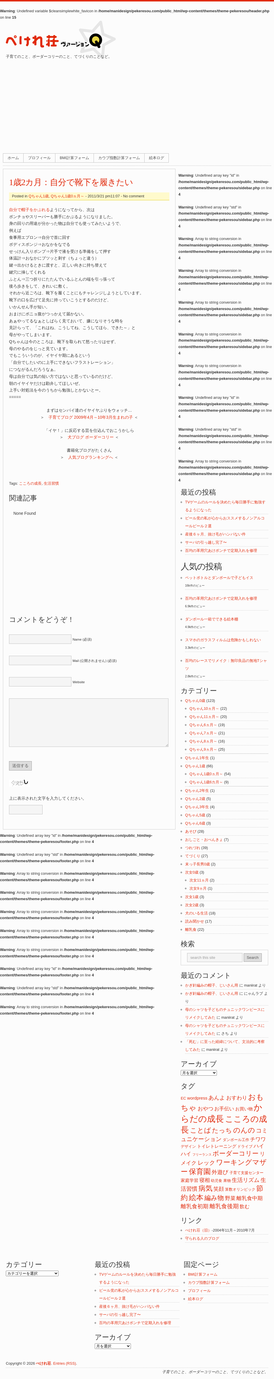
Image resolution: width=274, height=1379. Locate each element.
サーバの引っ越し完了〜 (206, 542)
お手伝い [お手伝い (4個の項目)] (224, 1109)
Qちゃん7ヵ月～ (203, 733)
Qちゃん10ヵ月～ (204, 708)
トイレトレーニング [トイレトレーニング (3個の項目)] (216, 1146)
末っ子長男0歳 (197, 864)
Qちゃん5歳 (195, 815)
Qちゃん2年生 (197, 790)
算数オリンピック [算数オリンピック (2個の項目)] (240, 1189)
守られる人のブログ (202, 1238)
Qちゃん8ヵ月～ (203, 741)
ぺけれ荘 (43, 1363)
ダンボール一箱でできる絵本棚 (211, 619)
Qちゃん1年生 (197, 758)
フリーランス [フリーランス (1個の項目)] (202, 1154)
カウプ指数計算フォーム (119, 158)
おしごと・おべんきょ (204, 839)
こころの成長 (30, 483)
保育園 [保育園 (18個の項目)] (200, 1171)
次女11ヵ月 (199, 880)
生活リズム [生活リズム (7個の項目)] (245, 1180)
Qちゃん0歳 (195, 700)
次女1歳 (192, 897)
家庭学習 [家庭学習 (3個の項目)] (189, 1180)
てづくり (192, 856)
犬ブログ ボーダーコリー (91, 437)
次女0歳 (192, 872)
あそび (190, 831)
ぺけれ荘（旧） (198, 1230)
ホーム (13, 158)
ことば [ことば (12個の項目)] (200, 1130)
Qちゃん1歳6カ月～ (206, 782)
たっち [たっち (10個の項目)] (222, 1130)
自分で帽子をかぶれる (29, 209)
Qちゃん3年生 (197, 807)
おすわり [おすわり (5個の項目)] (236, 1098)
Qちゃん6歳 (195, 823)
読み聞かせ (194, 921)
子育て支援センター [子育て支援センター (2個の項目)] (246, 1173)
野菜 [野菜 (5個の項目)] (230, 1198)
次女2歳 (192, 905)
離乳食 (190, 929)
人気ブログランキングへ (90, 457)
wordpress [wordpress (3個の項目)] (197, 1097)
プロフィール (39, 158)
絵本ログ (156, 158)
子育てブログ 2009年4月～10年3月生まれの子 (90, 417)
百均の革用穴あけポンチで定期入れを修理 (221, 550)
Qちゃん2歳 (195, 799)
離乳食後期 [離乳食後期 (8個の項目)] (224, 1206)
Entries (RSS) (64, 1363)
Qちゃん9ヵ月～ (203, 749)
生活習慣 (51, 483)
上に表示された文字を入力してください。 (48, 807)
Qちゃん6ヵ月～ (203, 725)
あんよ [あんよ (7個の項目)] (216, 1097)
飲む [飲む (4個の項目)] (245, 1206)
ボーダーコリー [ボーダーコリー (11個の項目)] (235, 1153)
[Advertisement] (137, 104)
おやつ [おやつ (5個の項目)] (205, 1109)
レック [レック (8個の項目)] (206, 1162)
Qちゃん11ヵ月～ (204, 716)
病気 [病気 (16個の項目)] (205, 1188)
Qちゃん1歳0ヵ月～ (67, 196)
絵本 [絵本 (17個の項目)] (196, 1197)
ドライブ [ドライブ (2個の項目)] (244, 1146)
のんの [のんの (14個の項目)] (244, 1130)
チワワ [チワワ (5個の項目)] (258, 1139)
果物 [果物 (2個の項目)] (227, 1180)
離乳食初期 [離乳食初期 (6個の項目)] (194, 1206)
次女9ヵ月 (198, 888)
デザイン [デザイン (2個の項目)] (188, 1146)
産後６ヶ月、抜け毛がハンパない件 (215, 534)
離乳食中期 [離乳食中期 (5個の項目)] (249, 1198)
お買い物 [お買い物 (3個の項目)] (244, 1108)
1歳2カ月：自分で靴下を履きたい (71, 182)
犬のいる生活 (196, 913)
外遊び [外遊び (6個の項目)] (220, 1172)
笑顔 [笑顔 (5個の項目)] (218, 1189)
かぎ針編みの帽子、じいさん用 (211, 985)
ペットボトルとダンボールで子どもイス (219, 577)
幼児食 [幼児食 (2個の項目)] (216, 1180)
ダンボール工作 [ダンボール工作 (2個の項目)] (236, 1140)
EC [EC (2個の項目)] (183, 1098)
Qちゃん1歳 (39, 196)
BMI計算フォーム (74, 158)
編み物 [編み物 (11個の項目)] (214, 1197)
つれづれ (192, 848)
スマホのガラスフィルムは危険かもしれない (223, 640)
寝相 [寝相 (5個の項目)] (204, 1180)
